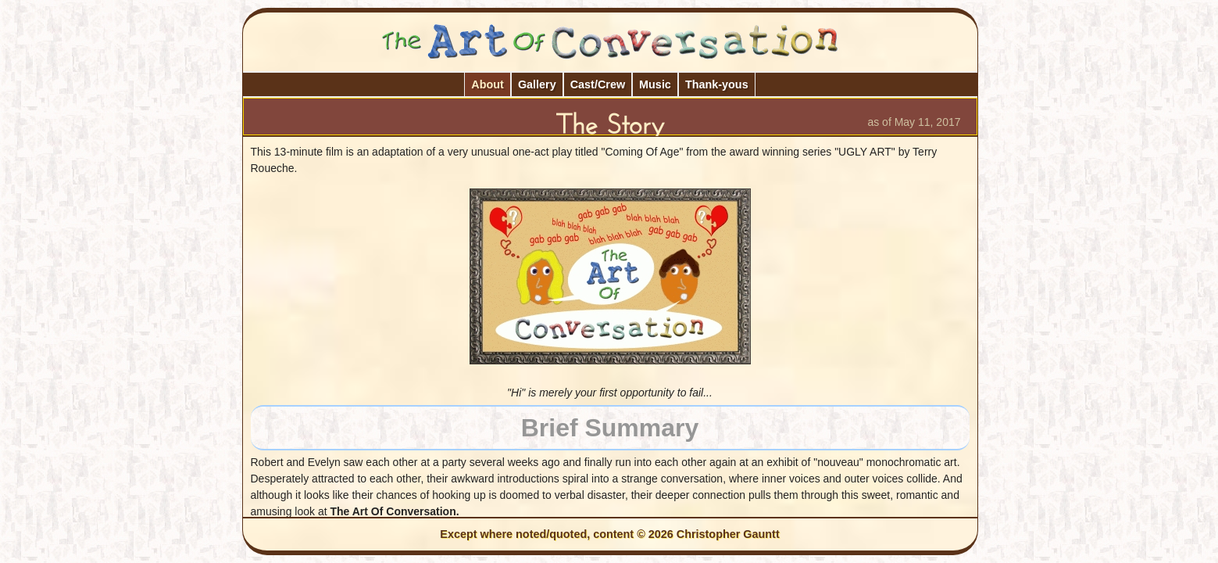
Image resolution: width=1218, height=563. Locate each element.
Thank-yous (716, 84)
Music (655, 84)
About (487, 84)
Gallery (537, 84)
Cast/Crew (597, 84)
